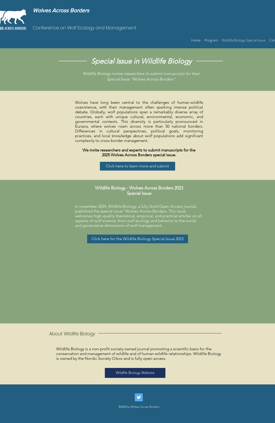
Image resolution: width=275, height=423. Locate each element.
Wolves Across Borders (61, 10)
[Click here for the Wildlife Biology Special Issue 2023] (137, 239)
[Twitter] (139, 397)
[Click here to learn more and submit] (137, 166)
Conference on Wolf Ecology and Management (84, 28)
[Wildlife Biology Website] (135, 373)
